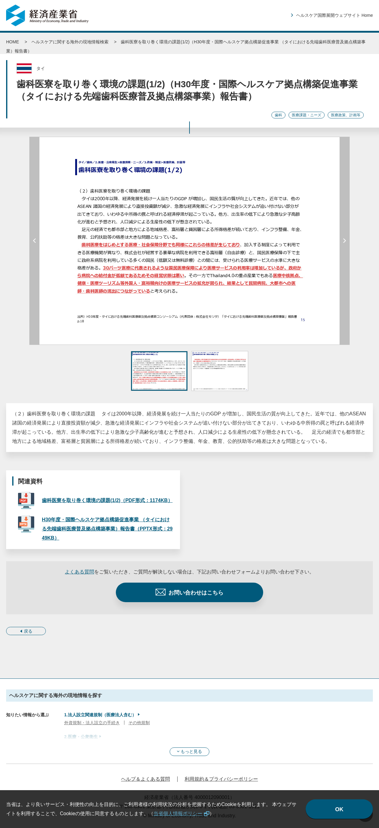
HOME (12, 41)
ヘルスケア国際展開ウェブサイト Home (334, 15)
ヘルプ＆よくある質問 (145, 779)
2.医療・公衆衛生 (81, 736)
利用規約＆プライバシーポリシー (221, 779)
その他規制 (139, 722)
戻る (28, 631)
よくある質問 (79, 571)
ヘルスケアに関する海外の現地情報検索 (70, 41)
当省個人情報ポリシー (177, 813)
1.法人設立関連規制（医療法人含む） (100, 714)
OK (339, 809)
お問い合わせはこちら (195, 593)
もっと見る (191, 751)
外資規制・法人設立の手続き (92, 722)
